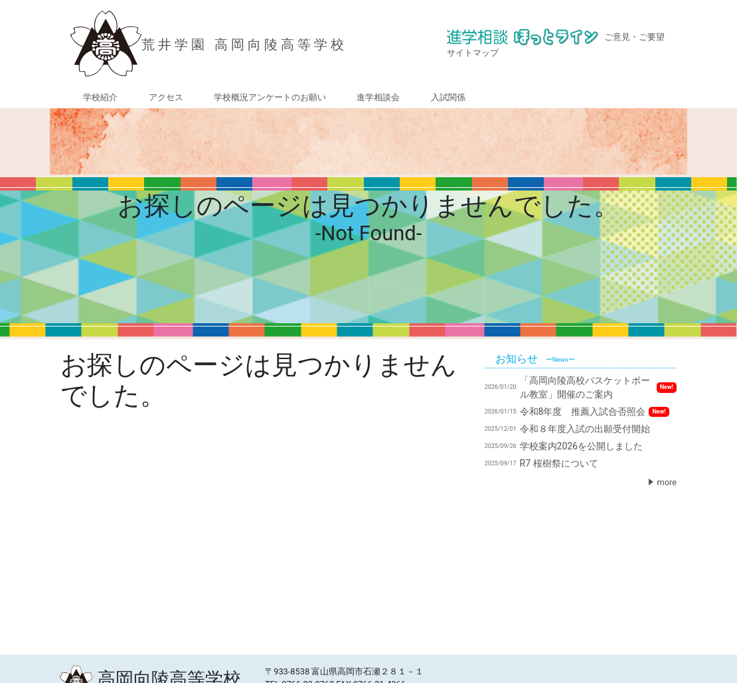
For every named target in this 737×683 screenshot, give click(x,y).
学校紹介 (100, 97)
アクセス (166, 97)
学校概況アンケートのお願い (270, 97)
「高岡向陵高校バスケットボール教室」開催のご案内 (581, 387)
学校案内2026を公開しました (564, 446)
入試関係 (448, 97)
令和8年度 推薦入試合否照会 (577, 411)
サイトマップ (473, 53)
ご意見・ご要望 (634, 37)
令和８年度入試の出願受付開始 (567, 428)
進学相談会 (378, 97)
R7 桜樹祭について (541, 463)
